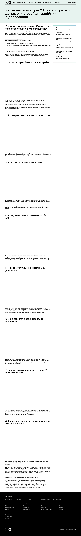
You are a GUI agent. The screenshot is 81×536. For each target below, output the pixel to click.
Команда (7, 518)
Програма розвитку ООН (45, 499)
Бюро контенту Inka (57, 499)
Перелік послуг (44, 507)
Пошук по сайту (72, 2)
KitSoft (75, 529)
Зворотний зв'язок (8, 516)
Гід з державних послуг (63, 505)
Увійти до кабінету (26, 507)
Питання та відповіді (45, 505)
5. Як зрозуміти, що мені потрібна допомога (64, 48)
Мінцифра (19, 499)
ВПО (14, 2)
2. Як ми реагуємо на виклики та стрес (64, 39)
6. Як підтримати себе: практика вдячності (64, 52)
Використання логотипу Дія (46, 509)
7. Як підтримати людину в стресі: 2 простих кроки (65, 55)
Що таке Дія (25, 505)
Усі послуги (57, 2)
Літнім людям (38, 2)
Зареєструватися (26, 509)
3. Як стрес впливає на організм (64, 41)
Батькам (31, 2)
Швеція (30, 499)
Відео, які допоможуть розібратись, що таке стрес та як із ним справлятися (65, 31)
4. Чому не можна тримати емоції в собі (65, 45)
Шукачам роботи (47, 2)
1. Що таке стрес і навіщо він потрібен (63, 35)
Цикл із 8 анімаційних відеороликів (13, 39)
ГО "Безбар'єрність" (8, 499)
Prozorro (60, 507)
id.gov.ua (61, 509)
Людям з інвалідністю (22, 2)
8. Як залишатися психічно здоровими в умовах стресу (63, 59)
